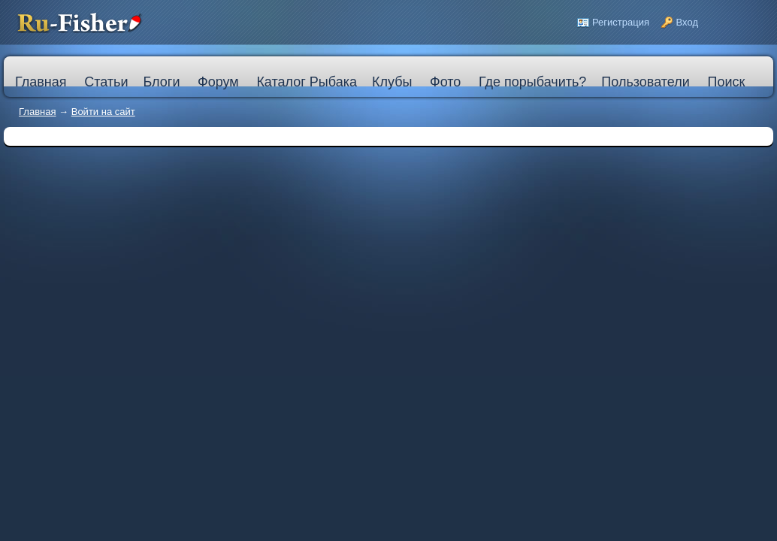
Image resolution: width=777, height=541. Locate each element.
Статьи (106, 81)
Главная (37, 111)
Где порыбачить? (532, 81)
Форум (218, 81)
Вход (687, 22)
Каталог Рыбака (306, 81)
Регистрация (620, 22)
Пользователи (645, 81)
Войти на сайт (103, 111)
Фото (445, 81)
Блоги (161, 81)
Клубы (392, 81)
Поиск (726, 81)
